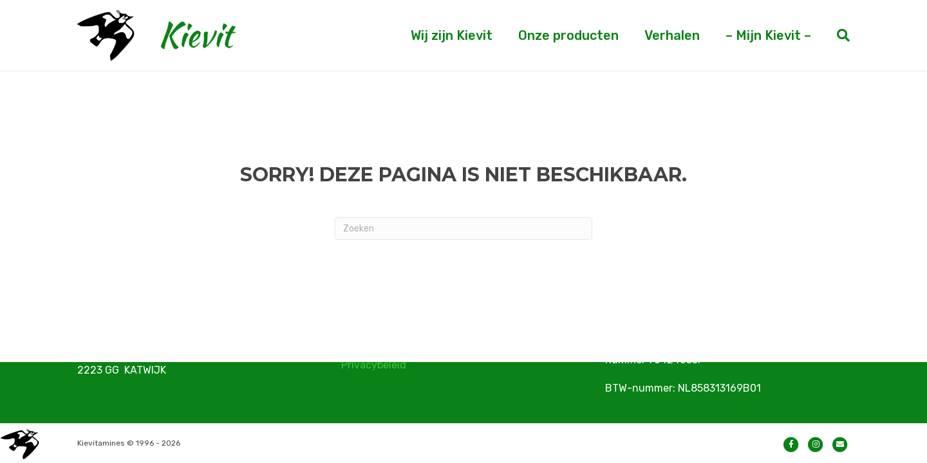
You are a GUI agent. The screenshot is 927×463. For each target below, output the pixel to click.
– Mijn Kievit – (768, 35)
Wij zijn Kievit (451, 35)
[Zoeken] (837, 35)
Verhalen (672, 35)
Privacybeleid (373, 365)
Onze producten (568, 35)
